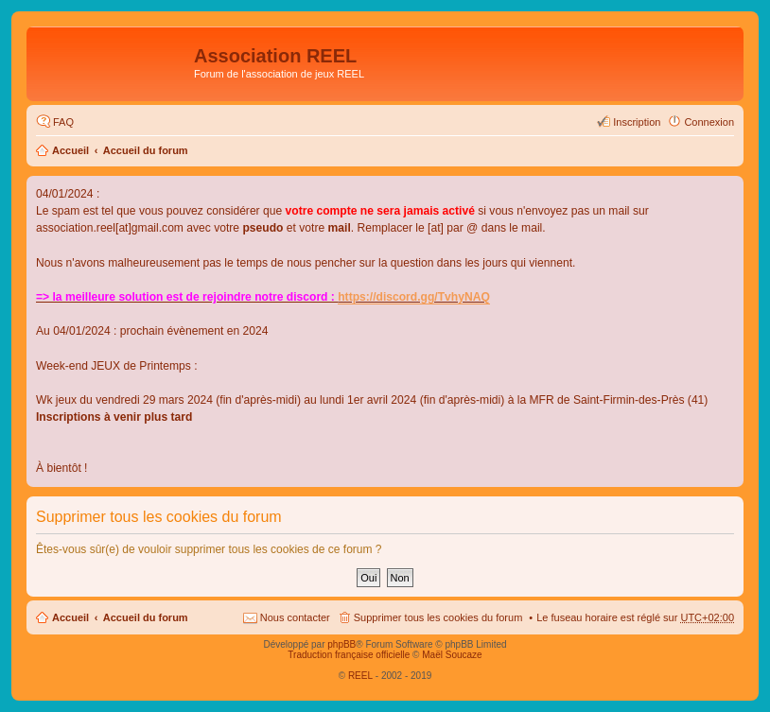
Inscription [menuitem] (636, 122)
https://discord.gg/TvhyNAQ (414, 297)
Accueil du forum (145, 150)
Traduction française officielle (349, 655)
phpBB (341, 644)
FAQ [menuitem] (63, 122)
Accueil (70, 150)
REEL (360, 675)
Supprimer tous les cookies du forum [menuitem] (438, 617)
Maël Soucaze (451, 655)
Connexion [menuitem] (709, 122)
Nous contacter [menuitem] (295, 617)
